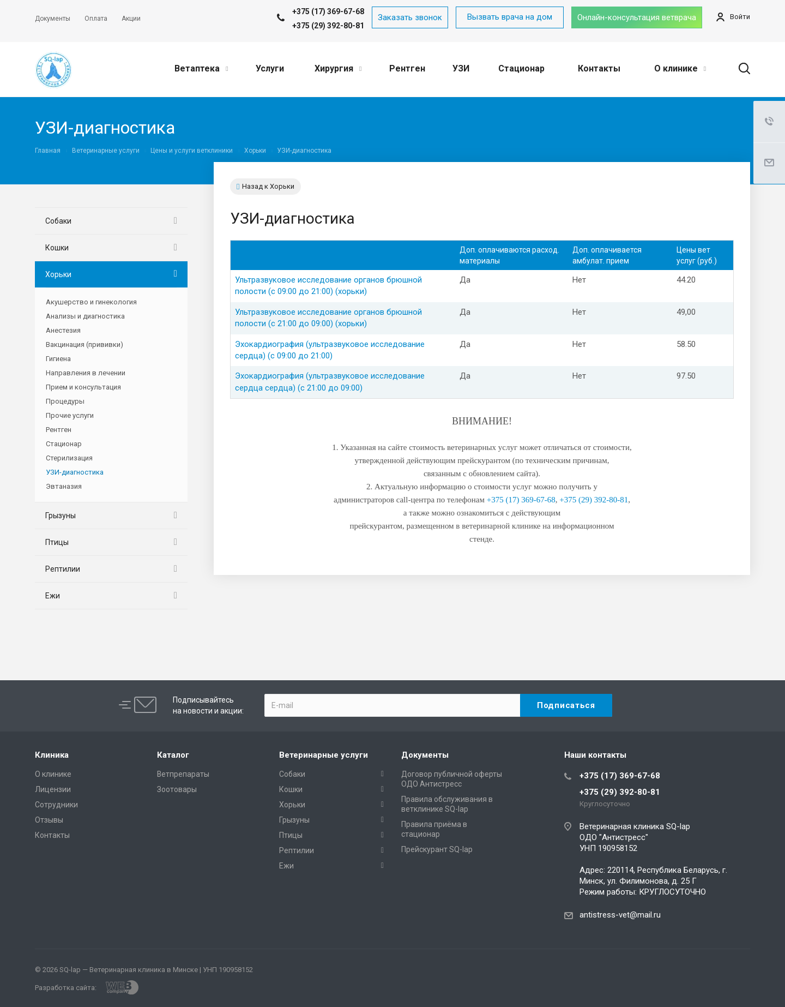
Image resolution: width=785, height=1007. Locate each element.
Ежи (52, 595)
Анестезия (63, 330)
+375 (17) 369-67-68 (619, 776)
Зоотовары (177, 789)
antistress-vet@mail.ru (620, 915)
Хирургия (338, 68)
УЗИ (460, 68)
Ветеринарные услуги (323, 755)
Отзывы (49, 820)
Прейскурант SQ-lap (437, 849)
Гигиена (58, 359)
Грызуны (60, 515)
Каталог (173, 755)
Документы (425, 755)
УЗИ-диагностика (75, 472)
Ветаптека (201, 68)
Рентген (407, 68)
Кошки (57, 247)
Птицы (57, 542)
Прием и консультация (83, 387)
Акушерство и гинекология (91, 302)
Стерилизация (69, 458)
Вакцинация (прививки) (84, 344)
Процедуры (65, 401)
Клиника (52, 755)
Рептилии (62, 569)
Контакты (599, 68)
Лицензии (53, 789)
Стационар (521, 68)
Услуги (270, 68)
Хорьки (58, 274)
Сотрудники (56, 804)
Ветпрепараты (183, 774)
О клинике (680, 68)
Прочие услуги (70, 415)
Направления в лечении (85, 373)
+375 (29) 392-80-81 (328, 25)
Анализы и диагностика (85, 316)
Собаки (58, 221)
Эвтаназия (64, 486)
